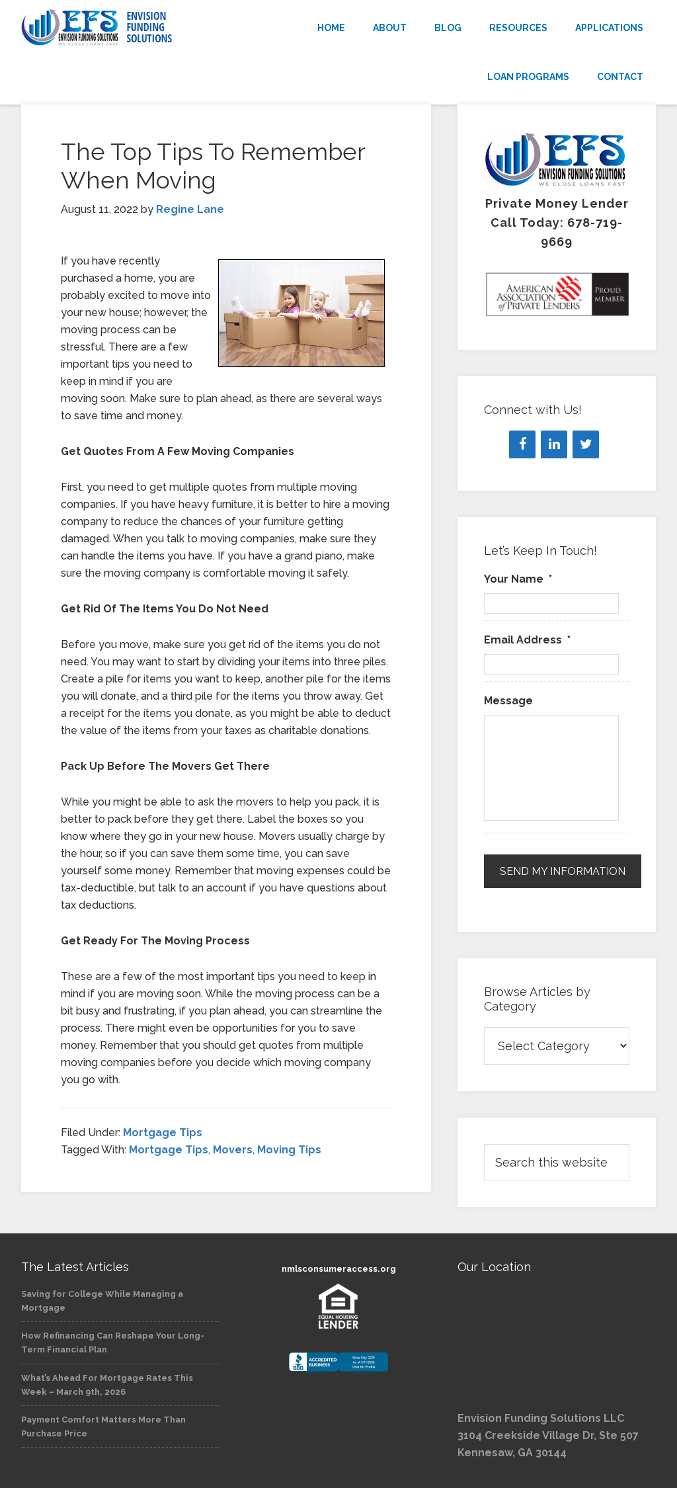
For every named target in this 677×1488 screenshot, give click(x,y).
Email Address (527, 640)
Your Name (518, 579)
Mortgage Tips (162, 1132)
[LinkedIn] (554, 444)
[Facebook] (522, 444)
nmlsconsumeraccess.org (339, 1269)
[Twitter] (586, 444)
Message (508, 700)
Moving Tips (289, 1149)
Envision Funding (120, 28)
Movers (233, 1149)
